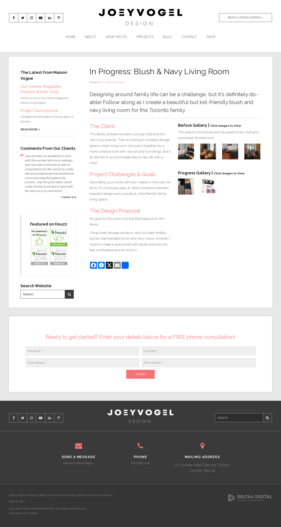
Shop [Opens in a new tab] (211, 37)
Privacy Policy (68, 495)
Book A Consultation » (245, 17)
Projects (145, 37)
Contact (189, 37)
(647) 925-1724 (140, 463)
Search (69, 294)
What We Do (116, 37)
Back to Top (17, 501)
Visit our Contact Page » (78, 463)
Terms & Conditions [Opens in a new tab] (101, 495)
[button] (186, 151)
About (90, 37)
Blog (167, 37)
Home (70, 37)
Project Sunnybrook (39, 110)
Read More (29, 129)
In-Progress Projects (113, 82)
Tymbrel (32, 513)
